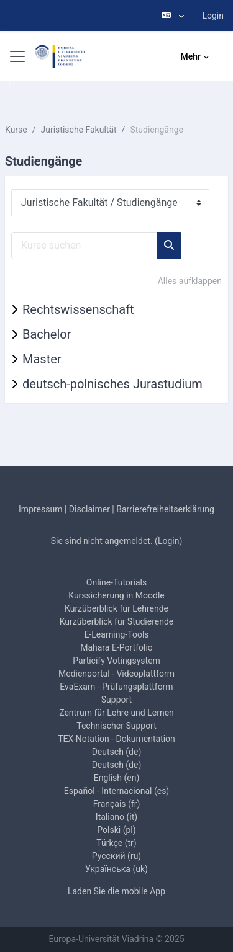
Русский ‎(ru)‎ (116, 856)
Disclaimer (89, 509)
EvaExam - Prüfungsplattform (116, 687)
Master (42, 359)
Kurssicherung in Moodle (116, 595)
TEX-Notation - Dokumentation (116, 739)
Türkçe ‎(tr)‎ (116, 843)
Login (213, 15)
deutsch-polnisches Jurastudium (112, 383)
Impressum (40, 509)
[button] (172, 15)
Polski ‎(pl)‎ (116, 830)
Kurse (16, 130)
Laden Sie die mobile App (116, 891)
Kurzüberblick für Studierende (117, 621)
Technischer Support (116, 726)
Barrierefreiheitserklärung (165, 509)
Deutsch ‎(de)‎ (117, 752)
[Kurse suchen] (84, 245)
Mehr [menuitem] (191, 56)
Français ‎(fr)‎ (116, 804)
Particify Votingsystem (116, 660)
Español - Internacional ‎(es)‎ (116, 791)
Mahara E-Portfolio (116, 647)
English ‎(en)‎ (117, 778)
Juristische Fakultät (79, 130)
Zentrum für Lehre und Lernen (116, 713)
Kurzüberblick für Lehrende (116, 608)
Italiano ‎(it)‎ (116, 817)
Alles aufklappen (190, 281)
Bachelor (46, 334)
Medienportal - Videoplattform (116, 673)
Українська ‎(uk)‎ (116, 869)
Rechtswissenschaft (78, 309)
